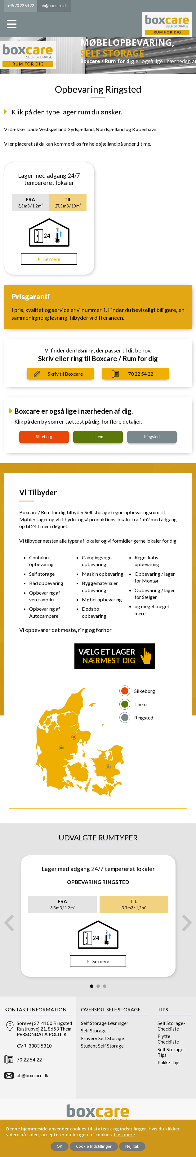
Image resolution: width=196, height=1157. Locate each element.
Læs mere (124, 1135)
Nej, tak (132, 1146)
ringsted (152, 436)
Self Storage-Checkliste (171, 1025)
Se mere (51, 259)
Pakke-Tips (169, 1062)
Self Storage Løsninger (104, 1023)
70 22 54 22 (140, 374)
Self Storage (94, 1030)
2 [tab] (98, 986)
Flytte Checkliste (168, 1038)
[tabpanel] (98, 916)
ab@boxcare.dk (32, 1075)
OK (59, 1146)
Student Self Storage (102, 1045)
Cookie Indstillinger (94, 1146)
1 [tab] (91, 986)
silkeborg (44, 436)
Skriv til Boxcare (65, 374)
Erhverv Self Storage (102, 1038)
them (98, 436)
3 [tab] (104, 986)
